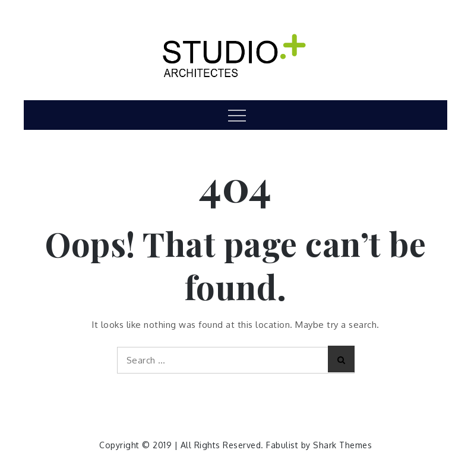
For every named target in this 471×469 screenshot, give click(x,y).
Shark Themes (342, 445)
